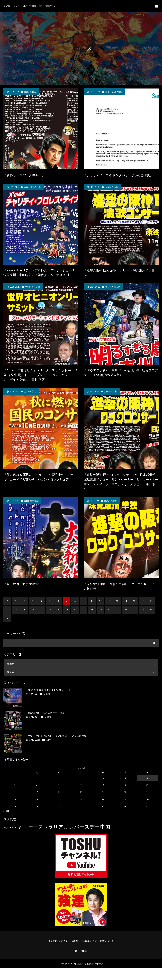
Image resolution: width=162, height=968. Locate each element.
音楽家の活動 (30, 92)
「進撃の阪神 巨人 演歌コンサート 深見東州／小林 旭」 (119, 273)
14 (126, 601)
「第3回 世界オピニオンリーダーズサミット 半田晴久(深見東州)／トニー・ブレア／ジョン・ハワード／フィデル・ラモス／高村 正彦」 (40, 375)
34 (143, 609)
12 (109, 601)
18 (7, 609)
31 (117, 609)
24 (58, 609)
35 (151, 609)
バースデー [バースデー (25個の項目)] (87, 827)
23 (50, 609)
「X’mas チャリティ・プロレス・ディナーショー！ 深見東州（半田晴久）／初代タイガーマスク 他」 (39, 273)
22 (41, 609)
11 (100, 601)
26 (75, 609)
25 (66, 609)
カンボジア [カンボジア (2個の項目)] (68, 828)
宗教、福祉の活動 (113, 92)
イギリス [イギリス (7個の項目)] (21, 827)
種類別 (82, 663)
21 (33, 609)
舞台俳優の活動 (112, 287)
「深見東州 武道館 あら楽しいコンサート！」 (51, 689)
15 (134, 601)
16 (143, 601)
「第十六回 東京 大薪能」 (22, 584)
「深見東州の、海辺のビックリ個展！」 (47, 712)
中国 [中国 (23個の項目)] (105, 827)
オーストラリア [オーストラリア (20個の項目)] (45, 827)
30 (109, 609)
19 (16, 609)
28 (92, 609)
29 (100, 609)
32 (126, 609)
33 (134, 609)
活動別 (82, 672)
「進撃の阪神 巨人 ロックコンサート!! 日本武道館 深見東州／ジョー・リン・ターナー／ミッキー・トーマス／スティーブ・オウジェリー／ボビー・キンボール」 (121, 482)
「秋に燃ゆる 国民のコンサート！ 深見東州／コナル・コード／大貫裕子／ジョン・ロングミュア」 (38, 477)
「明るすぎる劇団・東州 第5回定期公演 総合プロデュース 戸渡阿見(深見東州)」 (121, 373)
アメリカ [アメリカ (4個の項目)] (8, 827)
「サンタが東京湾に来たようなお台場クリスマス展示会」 (57, 735)
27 (83, 609)
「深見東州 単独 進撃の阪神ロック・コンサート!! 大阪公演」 (121, 586)
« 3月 (6, 811)
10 (92, 601)
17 (151, 601)
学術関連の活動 (32, 287)
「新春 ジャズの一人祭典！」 (24, 175)
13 (117, 601)
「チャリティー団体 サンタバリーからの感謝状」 (118, 175)
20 (24, 609)
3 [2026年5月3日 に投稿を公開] (147, 778)
